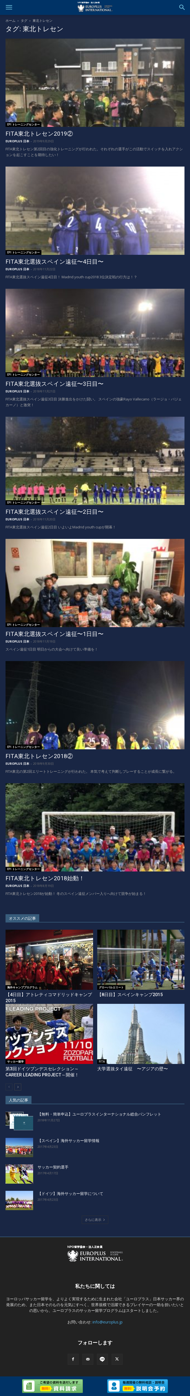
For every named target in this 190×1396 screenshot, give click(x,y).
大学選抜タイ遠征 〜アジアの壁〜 (132, 1068)
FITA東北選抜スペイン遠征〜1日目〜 (55, 634)
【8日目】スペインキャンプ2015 (130, 994)
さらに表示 (95, 1219)
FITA (102, 1061)
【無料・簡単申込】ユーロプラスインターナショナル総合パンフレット (99, 1114)
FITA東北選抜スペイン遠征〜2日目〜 (55, 512)
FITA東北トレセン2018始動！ (45, 878)
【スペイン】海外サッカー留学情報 (68, 1140)
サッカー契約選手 (53, 1167)
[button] (9, 7)
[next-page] (17, 1087)
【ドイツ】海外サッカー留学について (70, 1193)
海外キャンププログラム (22, 987)
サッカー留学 (15, 1061)
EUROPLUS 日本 (17, 141)
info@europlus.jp (108, 1322)
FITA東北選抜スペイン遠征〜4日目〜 (55, 261)
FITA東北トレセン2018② (39, 756)
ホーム (10, 20)
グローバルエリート (111, 987)
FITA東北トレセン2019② (39, 133)
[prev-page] (9, 1087)
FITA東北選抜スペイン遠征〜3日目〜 (55, 384)
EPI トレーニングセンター (23, 124)
